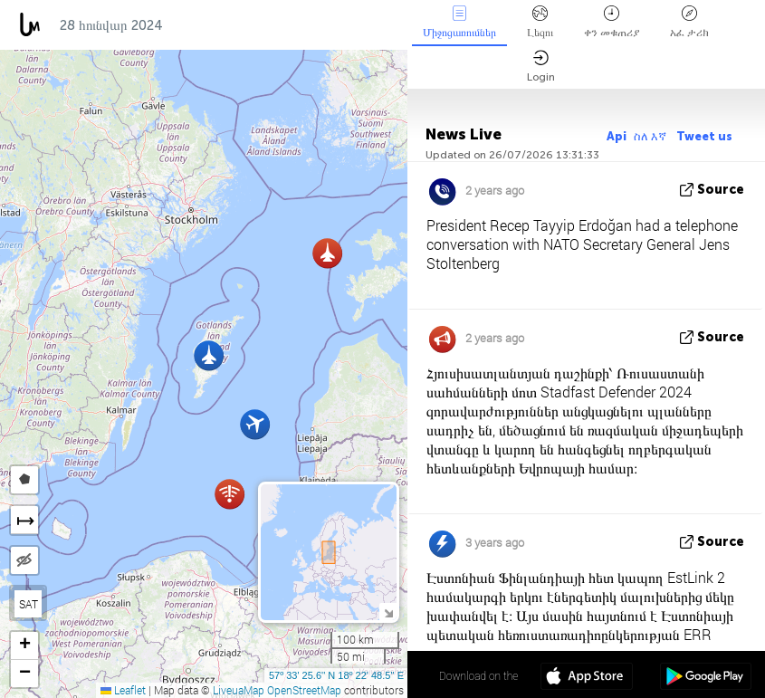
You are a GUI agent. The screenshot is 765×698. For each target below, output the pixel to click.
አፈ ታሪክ (689, 22)
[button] (208, 355)
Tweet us (704, 136)
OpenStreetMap (304, 690)
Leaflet (123, 690)
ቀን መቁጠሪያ (611, 22)
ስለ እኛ (651, 136)
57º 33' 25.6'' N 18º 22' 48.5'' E (336, 675)
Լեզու (540, 22)
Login (541, 66)
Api (616, 136)
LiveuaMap (238, 690)
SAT (28, 604)
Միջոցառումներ (459, 22)
